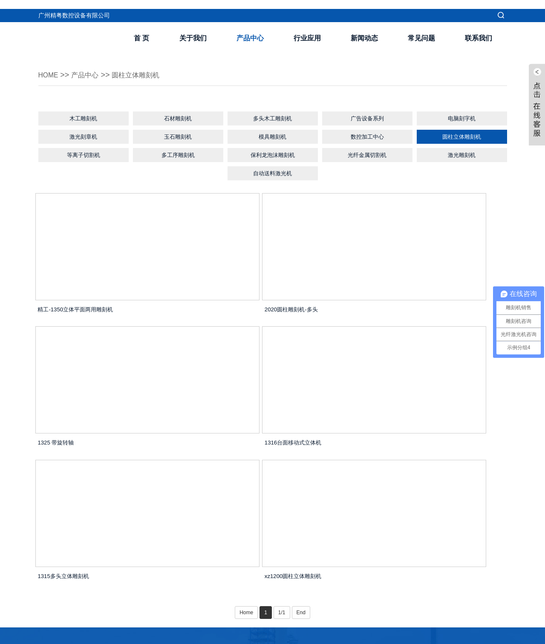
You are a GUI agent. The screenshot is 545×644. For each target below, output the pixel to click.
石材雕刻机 (178, 110)
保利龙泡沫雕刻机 (273, 153)
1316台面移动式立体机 (77, 455)
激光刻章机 (83, 131)
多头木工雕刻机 (273, 110)
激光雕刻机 (462, 153)
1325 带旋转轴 (384, 313)
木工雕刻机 (83, 110)
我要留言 (210, 591)
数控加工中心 (367, 131)
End (301, 500)
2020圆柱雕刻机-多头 (234, 313)
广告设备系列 (367, 110)
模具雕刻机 (273, 131)
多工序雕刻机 (178, 153)
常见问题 (421, 29)
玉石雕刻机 (178, 131)
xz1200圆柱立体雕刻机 (396, 455)
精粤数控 (377, 635)
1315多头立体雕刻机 (233, 455)
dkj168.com (348, 635)
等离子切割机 (83, 153)
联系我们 (478, 29)
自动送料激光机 (273, 175)
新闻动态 (364, 29)
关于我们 (193, 29)
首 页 (141, 29)
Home (49, 66)
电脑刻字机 (462, 110)
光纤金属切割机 (367, 153)
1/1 (281, 500)
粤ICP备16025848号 (304, 635)
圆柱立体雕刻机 (145, 66)
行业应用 (307, 29)
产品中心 (250, 29)
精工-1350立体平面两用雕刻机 (88, 313)
